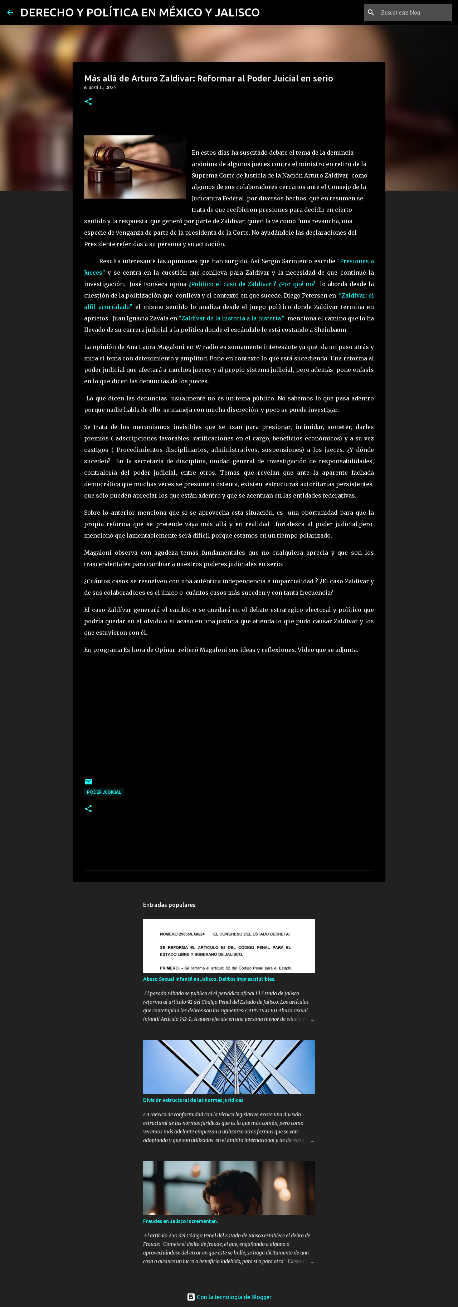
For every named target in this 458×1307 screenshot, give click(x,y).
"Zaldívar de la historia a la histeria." (231, 318)
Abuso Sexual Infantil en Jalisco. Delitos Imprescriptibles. (209, 979)
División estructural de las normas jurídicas (193, 1100)
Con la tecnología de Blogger (229, 1297)
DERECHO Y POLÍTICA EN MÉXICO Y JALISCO (140, 12)
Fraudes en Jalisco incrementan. (180, 1221)
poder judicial (104, 792)
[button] (88, 102)
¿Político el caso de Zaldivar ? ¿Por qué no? (252, 284)
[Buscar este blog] (414, 12)
